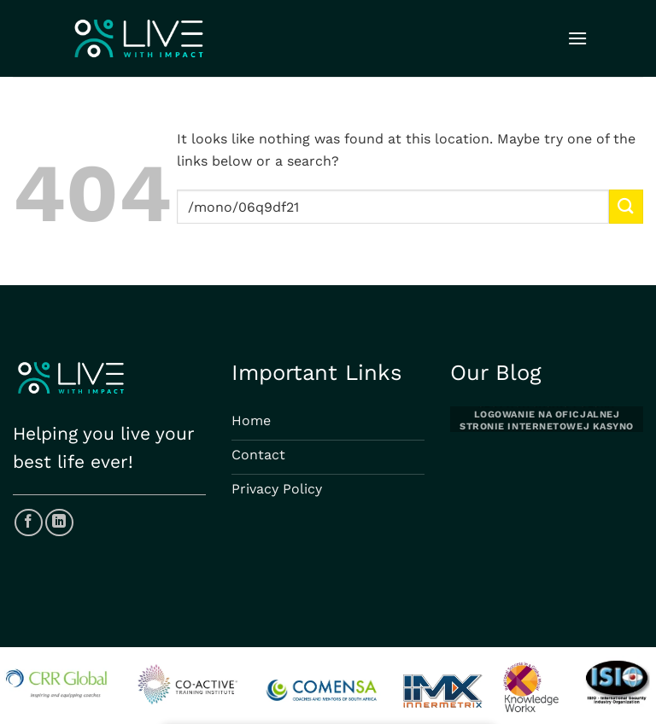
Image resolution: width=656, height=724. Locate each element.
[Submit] (626, 206)
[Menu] (577, 38)
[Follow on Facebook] (29, 523)
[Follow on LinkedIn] (59, 523)
